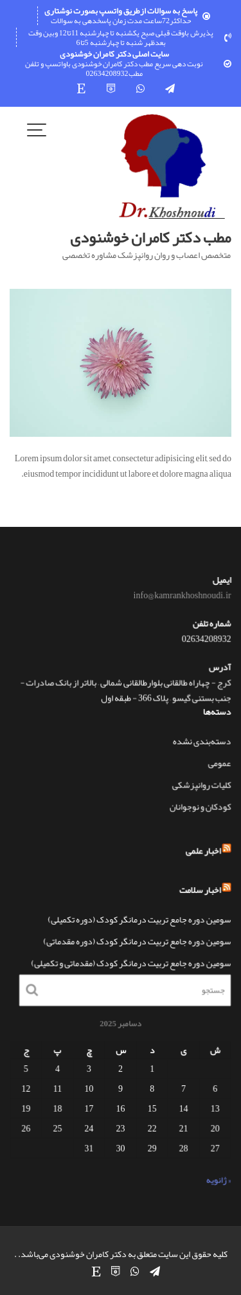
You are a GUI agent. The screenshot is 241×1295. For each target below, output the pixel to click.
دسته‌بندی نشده (200, 740)
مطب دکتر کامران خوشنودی (150, 237)
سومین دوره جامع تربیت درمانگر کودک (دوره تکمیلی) (139, 919)
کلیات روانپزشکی (200, 784)
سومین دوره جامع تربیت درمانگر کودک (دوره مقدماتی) (136, 941)
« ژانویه (217, 1179)
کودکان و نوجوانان (199, 805)
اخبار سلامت (198, 890)
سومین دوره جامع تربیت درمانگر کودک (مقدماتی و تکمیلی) (130, 962)
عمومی (218, 762)
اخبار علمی (201, 852)
